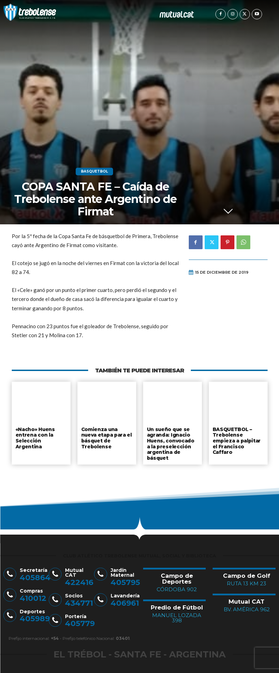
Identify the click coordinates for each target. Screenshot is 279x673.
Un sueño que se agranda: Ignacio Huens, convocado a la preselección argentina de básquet (172, 442)
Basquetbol (94, 171)
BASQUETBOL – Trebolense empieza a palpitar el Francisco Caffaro (237, 439)
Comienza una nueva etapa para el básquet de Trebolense (106, 437)
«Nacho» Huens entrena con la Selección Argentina (41, 434)
